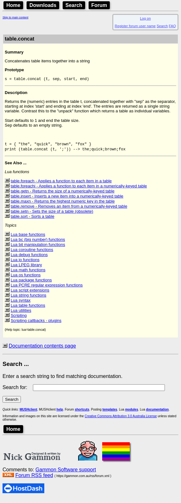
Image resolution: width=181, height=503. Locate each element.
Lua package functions (31, 283)
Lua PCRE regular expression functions (47, 288)
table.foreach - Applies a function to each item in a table (61, 184)
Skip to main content (15, 17)
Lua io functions (25, 263)
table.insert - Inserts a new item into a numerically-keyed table (67, 199)
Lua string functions (29, 298)
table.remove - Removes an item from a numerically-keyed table (69, 209)
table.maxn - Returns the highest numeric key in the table (63, 204)
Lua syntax (21, 303)
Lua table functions (28, 308)
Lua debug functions (29, 258)
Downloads (42, 5)
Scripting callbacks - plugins (36, 324)
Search (74, 5)
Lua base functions (28, 238)
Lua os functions (26, 278)
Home (13, 5)
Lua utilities (21, 313)
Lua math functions (28, 273)
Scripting (19, 319)
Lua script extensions (30, 293)
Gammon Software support (65, 473)
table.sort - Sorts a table (32, 219)
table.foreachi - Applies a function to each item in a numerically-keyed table (79, 189)
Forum (99, 5)
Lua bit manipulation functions (38, 248)
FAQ (172, 26)
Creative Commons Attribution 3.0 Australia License (121, 419)
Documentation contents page (42, 349)
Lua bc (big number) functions (38, 243)
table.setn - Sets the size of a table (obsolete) (52, 214)
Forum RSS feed (34, 478)
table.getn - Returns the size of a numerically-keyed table (63, 194)
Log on (145, 18)
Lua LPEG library (26, 268)
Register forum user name (135, 26)
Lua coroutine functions (32, 253)
